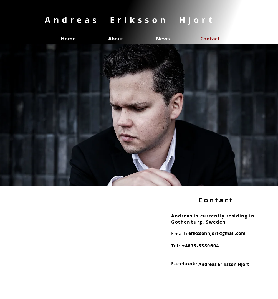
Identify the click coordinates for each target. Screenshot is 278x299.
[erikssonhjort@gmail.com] (217, 233)
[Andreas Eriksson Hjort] (223, 264)
